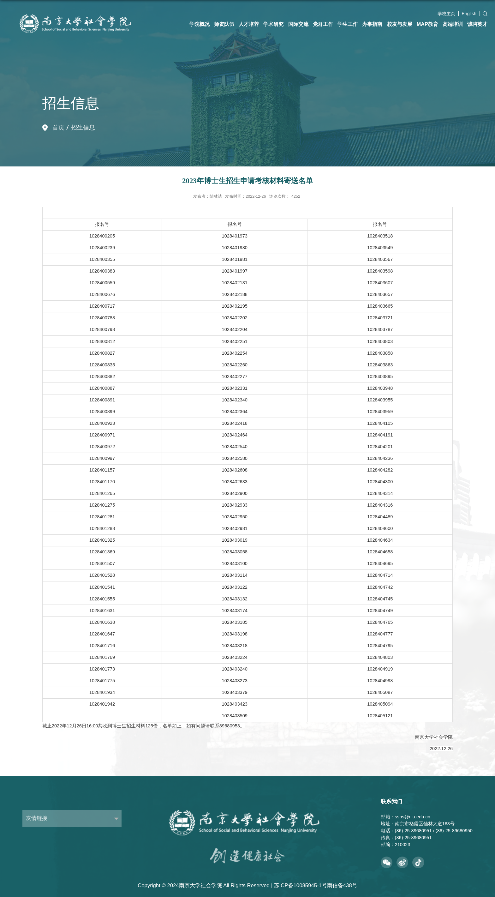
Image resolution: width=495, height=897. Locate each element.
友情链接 (36, 818)
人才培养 (249, 24)
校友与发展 (399, 24)
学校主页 (446, 13)
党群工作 (323, 24)
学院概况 (199, 24)
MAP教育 (427, 24)
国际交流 (298, 24)
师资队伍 (224, 24)
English (469, 13)
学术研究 (273, 24)
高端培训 (453, 24)
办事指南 (372, 24)
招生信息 (83, 127)
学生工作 (347, 24)
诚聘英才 (477, 24)
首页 (58, 127)
